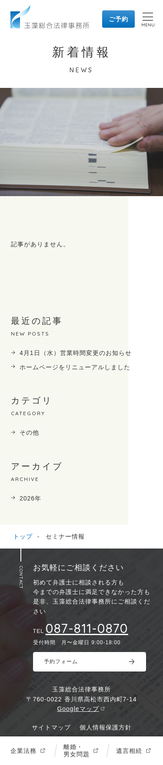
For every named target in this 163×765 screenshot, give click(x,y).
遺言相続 (129, 750)
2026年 (30, 498)
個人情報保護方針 (106, 727)
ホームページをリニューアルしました (75, 367)
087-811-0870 (87, 628)
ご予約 (118, 19)
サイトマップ (51, 727)
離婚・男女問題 (76, 750)
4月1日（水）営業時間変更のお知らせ (76, 352)
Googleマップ (78, 708)
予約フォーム (61, 661)
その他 (29, 432)
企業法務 (23, 750)
